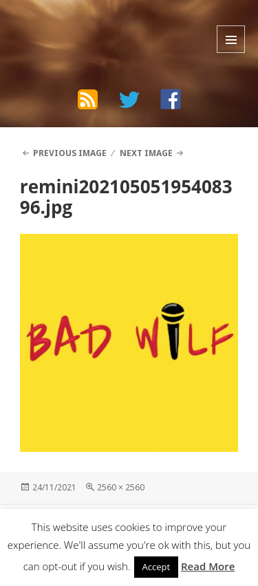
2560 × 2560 (120, 487)
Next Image (146, 153)
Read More (208, 566)
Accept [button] (156, 567)
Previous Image (70, 153)
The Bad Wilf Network (97, 23)
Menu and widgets (231, 39)
